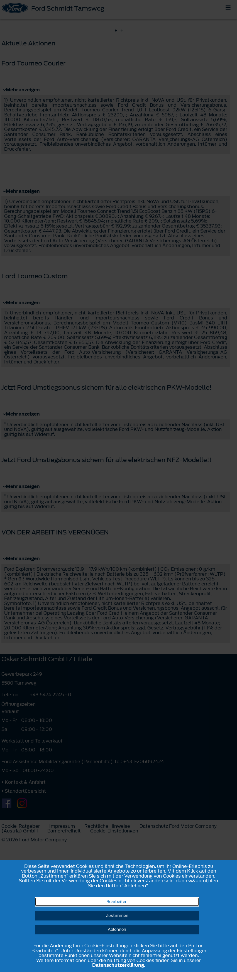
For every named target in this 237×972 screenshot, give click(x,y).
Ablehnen (117, 929)
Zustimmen (117, 916)
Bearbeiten (117, 902)
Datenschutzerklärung (118, 965)
